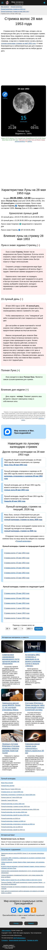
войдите (29, 141)
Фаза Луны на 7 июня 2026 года (11, 789)
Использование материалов (17, 940)
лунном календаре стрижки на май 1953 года (18, 43)
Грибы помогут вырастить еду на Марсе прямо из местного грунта (21, 880)
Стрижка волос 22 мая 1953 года (16, 578)
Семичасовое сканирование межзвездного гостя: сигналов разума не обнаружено (22, 871)
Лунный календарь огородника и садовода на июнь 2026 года (20, 809)
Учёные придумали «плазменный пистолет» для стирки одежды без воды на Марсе (22, 876)
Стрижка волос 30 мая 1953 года (16, 598)
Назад (16, 923)
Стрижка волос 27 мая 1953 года (16, 553)
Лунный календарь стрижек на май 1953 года (15, 11)
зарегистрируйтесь (20, 141)
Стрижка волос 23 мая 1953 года (16, 573)
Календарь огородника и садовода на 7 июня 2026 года (18, 794)
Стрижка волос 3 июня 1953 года (16, 618)
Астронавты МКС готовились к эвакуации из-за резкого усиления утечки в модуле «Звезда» (23, 858)
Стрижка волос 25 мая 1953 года (16, 563)
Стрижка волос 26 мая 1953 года (16, 558)
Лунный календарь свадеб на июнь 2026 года (15, 815)
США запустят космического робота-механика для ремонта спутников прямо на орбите (22, 892)
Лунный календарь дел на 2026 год (12, 827)
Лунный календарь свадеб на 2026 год (13, 829)
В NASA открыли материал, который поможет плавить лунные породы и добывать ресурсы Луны (23, 867)
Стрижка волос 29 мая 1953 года (16, 593)
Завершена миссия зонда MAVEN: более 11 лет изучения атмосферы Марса (22, 854)
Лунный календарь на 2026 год (10, 818)
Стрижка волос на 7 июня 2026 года (12, 792)
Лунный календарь (16, 7)
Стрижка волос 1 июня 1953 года (16, 608)
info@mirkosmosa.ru (19, 938)
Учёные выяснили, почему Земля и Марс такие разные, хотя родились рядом (23, 863)
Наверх (31, 923)
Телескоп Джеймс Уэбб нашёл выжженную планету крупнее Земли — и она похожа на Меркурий (23, 883)
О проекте (5, 940)
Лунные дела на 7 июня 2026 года (11, 797)
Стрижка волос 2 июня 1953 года (16, 613)
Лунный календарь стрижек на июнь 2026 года (15, 806)
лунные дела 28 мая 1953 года (16, 490)
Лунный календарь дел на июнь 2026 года (14, 812)
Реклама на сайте (32, 940)
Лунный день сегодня (7, 785)
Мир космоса (5, 7)
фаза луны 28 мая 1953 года (15, 465)
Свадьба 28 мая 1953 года (14, 501)
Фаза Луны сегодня (7, 782)
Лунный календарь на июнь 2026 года (12, 803)
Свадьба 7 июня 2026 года (9, 800)
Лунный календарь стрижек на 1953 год (13, 9)
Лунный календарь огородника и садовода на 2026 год (18, 824)
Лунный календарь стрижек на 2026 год (13, 821)
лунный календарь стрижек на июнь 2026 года (23, 520)
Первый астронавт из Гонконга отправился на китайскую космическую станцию (22, 887)
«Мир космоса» (6, 930)
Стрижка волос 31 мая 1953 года (16, 603)
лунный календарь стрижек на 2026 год (20, 531)
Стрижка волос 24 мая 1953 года (16, 568)
